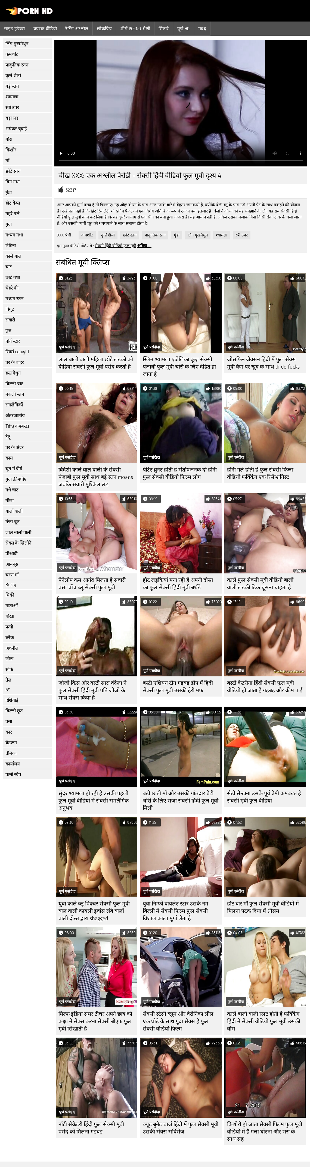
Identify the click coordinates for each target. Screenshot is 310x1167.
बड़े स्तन (12, 86)
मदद (202, 29)
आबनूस (11, 564)
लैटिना (10, 245)
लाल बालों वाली (18, 532)
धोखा (9, 616)
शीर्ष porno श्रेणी (135, 29)
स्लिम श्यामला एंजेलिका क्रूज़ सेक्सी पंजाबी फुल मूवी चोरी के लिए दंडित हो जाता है (179, 366)
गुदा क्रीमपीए (15, 479)
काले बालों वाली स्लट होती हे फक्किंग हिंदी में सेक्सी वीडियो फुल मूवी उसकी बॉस (263, 1021)
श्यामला (11, 96)
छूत (8, 330)
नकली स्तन (14, 394)
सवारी (10, 320)
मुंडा (8, 192)
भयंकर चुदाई (16, 128)
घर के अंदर (14, 447)
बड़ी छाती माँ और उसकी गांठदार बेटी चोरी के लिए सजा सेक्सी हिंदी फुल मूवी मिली (180, 800)
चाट (8, 266)
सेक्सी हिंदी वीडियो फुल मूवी (115, 245)
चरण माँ (11, 575)
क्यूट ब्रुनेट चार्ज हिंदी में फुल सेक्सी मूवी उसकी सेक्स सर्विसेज (180, 1128)
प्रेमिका (11, 753)
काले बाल (13, 256)
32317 (71, 190)
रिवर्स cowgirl (17, 351)
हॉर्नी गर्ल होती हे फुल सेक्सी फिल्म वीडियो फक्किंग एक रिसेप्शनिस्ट (260, 473)
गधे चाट (11, 490)
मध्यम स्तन (14, 298)
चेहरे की (11, 288)
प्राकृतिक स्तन (16, 65)
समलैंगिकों (14, 405)
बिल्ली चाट (14, 383)
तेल (8, 680)
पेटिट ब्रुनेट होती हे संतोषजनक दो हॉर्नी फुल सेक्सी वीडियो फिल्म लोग (180, 473)
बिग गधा (12, 181)
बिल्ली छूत (14, 710)
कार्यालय (12, 764)
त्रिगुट (9, 309)
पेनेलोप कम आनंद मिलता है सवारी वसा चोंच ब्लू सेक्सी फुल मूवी (92, 584)
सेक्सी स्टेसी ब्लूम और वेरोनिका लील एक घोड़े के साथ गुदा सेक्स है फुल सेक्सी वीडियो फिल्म (178, 1021)
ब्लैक (9, 637)
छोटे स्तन (12, 171)
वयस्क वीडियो (45, 29)
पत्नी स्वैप (13, 774)
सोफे (9, 669)
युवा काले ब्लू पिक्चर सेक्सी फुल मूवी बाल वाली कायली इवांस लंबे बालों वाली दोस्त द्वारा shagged (94, 911)
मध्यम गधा (14, 235)
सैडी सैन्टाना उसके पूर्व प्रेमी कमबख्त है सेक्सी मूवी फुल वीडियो (264, 797)
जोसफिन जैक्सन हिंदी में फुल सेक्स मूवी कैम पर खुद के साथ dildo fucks (263, 363)
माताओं (11, 605)
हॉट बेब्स (12, 203)
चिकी (9, 595)
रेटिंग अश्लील (76, 29)
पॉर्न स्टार (12, 341)
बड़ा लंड (11, 118)
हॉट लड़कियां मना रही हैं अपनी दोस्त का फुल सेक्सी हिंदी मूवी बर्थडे (178, 584)
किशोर (10, 150)
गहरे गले (12, 213)
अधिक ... (144, 245)
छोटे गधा (12, 277)
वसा (8, 721)
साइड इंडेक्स (14, 29)
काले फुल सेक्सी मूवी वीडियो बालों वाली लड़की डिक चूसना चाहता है (260, 584)
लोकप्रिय (104, 29)
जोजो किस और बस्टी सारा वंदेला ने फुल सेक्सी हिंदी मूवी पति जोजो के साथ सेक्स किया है (92, 690)
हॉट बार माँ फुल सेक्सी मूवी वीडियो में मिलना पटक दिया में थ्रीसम (263, 907)
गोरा (8, 139)
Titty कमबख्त (17, 426)
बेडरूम (11, 742)
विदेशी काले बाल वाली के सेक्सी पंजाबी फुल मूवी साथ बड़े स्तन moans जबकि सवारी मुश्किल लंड (95, 477)
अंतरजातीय (15, 415)
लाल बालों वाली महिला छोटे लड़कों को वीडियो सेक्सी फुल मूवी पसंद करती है (95, 363)
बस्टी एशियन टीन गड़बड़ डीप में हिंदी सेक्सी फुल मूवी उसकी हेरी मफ (178, 687)
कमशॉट (11, 54)
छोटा (9, 658)
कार (8, 732)
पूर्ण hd (183, 29)
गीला (9, 500)
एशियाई (11, 700)
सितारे (164, 29)
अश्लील (11, 648)
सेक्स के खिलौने (18, 543)
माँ (7, 160)
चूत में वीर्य (13, 468)
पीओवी (11, 553)
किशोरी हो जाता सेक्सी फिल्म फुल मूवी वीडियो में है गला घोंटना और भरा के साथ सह (264, 1131)
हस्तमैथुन (13, 373)
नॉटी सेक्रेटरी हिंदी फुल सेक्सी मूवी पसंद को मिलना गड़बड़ (91, 1128)
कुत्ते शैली (13, 75)
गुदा (8, 224)
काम (9, 458)
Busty (10, 584)
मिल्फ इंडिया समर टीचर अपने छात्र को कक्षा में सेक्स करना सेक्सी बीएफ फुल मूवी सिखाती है (95, 1021)
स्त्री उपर (12, 107)
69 (7, 689)
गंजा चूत (12, 521)
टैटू (7, 436)
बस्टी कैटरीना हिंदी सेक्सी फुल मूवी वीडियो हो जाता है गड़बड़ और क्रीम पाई (264, 687)
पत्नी (9, 627)
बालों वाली (14, 511)
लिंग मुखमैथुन (16, 43)
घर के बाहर (14, 362)
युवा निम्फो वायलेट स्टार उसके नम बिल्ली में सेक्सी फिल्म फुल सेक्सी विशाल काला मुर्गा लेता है (175, 911)
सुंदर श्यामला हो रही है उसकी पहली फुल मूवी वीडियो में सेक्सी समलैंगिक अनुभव (93, 800)
